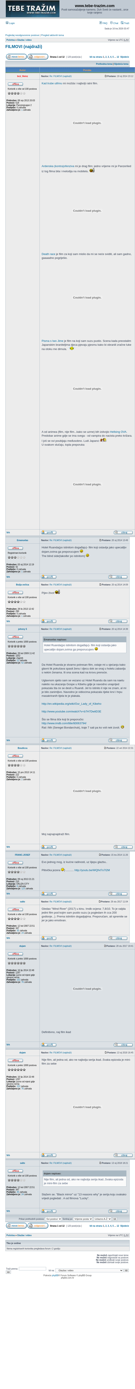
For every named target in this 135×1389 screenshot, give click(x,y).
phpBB (55, 1275)
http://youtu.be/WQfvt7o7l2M (92, 870)
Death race (48, 254)
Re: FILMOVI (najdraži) (61, 76)
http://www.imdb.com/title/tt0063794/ (64, 723)
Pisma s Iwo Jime (52, 340)
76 (22, 982)
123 (23, 888)
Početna (10, 40)
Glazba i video (24, 40)
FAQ (103, 23)
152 (18, 980)
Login (10, 23)
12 (118, 57)
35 (18, 930)
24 (22, 933)
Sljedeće (124, 57)
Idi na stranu (96, 57)
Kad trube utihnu (52, 83)
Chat (114, 23)
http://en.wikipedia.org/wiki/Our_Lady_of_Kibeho (71, 703)
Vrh (8, 532)
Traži (125, 23)
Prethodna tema (104, 64)
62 (22, 663)
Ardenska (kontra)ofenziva (58, 166)
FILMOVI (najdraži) (23, 46)
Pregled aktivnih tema (52, 35)
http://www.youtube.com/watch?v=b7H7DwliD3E (71, 711)
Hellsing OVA (118, 431)
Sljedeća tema (121, 64)
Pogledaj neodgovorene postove (22, 35)
